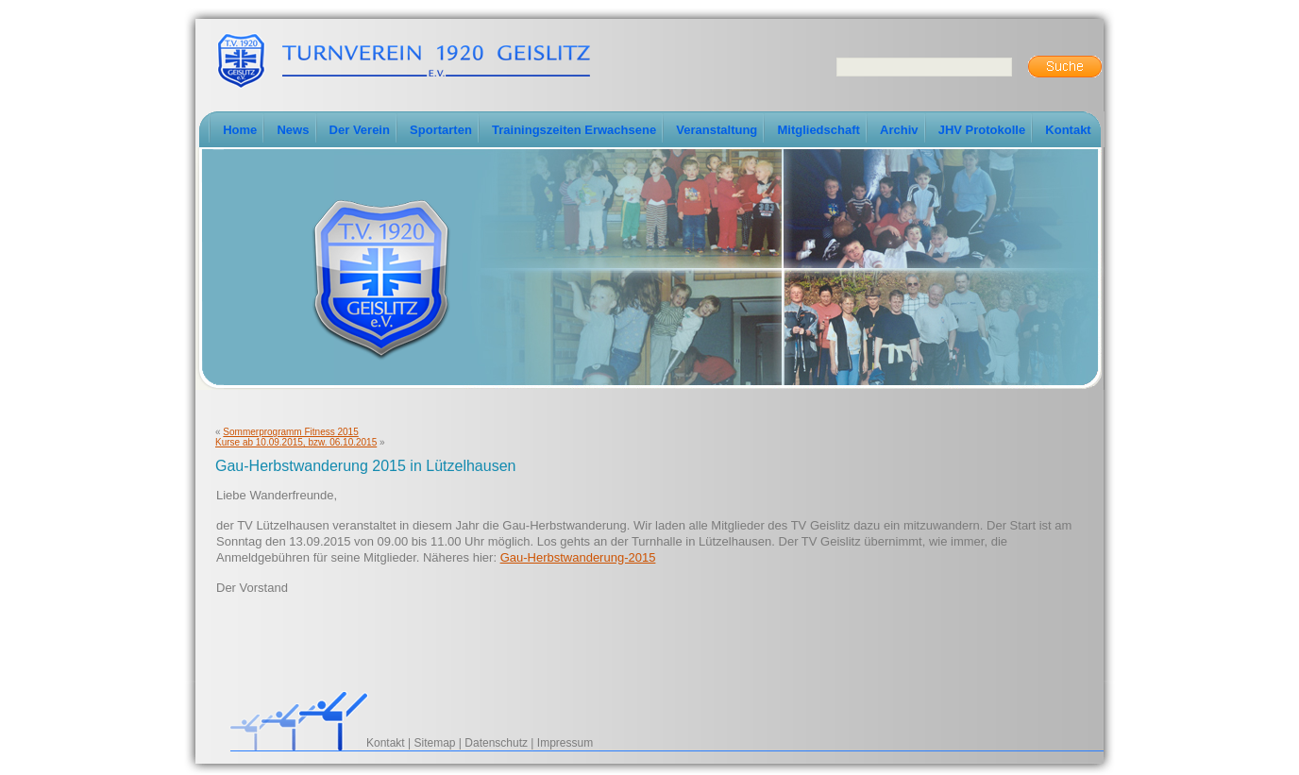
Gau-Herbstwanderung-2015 (578, 557)
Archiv (899, 130)
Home (240, 130)
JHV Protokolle (981, 130)
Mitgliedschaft (818, 130)
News (293, 130)
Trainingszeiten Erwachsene (574, 130)
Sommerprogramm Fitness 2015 (290, 432)
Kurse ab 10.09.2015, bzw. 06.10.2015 (296, 442)
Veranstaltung (716, 130)
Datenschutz (496, 743)
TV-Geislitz (403, 59)
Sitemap (435, 743)
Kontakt (1067, 130)
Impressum (565, 743)
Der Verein (359, 130)
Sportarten (441, 130)
